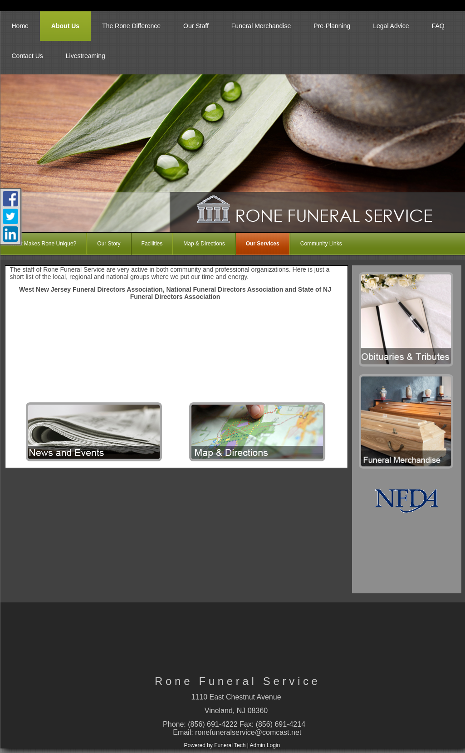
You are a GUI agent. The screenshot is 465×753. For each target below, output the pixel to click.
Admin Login (265, 745)
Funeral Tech (229, 745)
